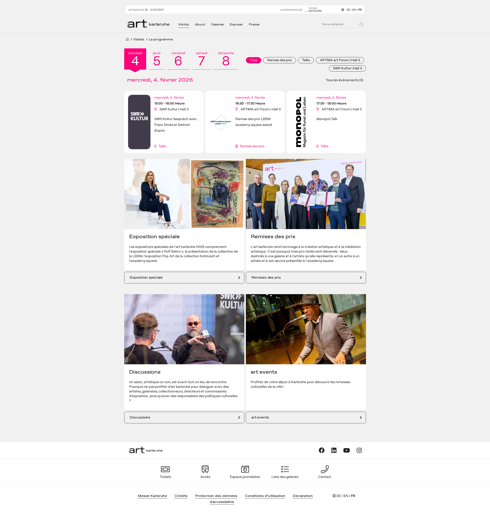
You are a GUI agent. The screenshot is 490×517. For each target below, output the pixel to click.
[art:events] (306, 417)
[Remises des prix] (306, 277)
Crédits (181, 496)
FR (360, 10)
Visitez (183, 25)
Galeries (217, 25)
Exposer (236, 25)
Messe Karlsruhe (152, 496)
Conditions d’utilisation (265, 496)
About (200, 25)
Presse (254, 25)
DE (348, 10)
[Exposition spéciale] (184, 277)
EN (354, 10)
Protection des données (216, 496)
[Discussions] (184, 417)
